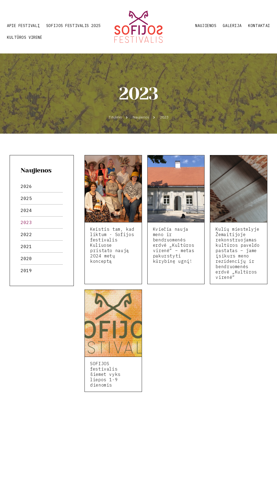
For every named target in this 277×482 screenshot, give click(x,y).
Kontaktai (259, 25)
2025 (26, 198)
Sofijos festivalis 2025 (73, 25)
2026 (26, 186)
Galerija (232, 25)
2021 (26, 246)
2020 (26, 258)
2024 (26, 210)
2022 (26, 234)
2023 (26, 222)
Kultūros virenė (24, 37)
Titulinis (115, 117)
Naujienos (205, 25)
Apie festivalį (23, 25)
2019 (26, 270)
